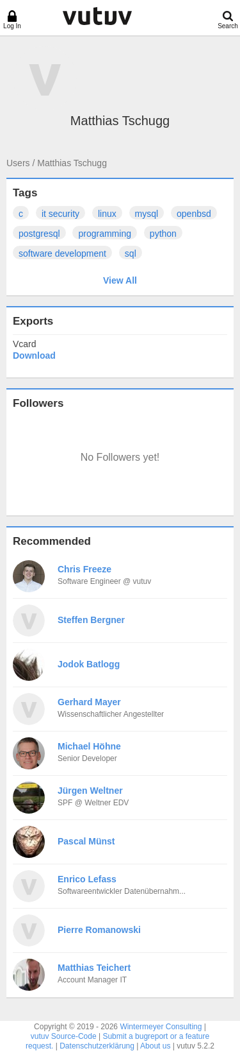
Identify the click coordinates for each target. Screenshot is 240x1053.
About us (155, 1045)
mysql (147, 214)
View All (120, 280)
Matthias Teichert (94, 968)
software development (62, 253)
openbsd (194, 214)
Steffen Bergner (91, 620)
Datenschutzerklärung (97, 1045)
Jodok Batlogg (89, 664)
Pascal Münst (86, 841)
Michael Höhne (89, 746)
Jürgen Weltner (90, 790)
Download (34, 355)
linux (107, 214)
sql (130, 253)
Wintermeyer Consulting (161, 1026)
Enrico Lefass (87, 879)
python (163, 233)
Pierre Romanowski (99, 930)
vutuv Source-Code (64, 1036)
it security (60, 214)
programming (104, 233)
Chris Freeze (84, 569)
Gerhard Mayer (89, 702)
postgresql (39, 233)
